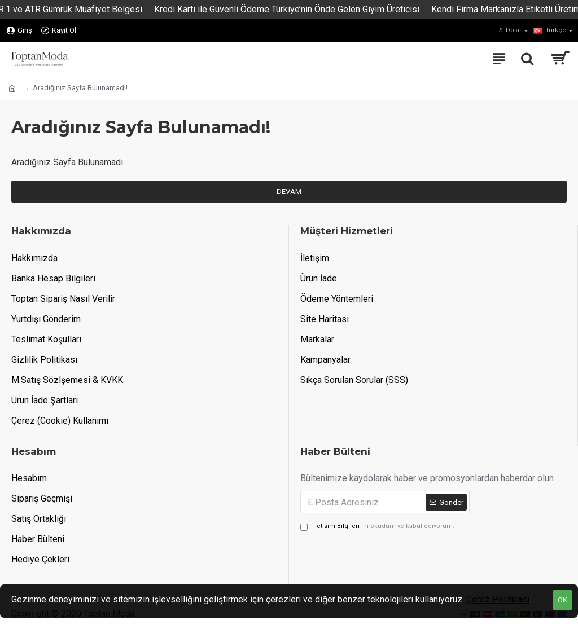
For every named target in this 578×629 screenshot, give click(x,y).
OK (562, 600)
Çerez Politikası (497, 599)
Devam (289, 191)
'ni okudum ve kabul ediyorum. (377, 526)
